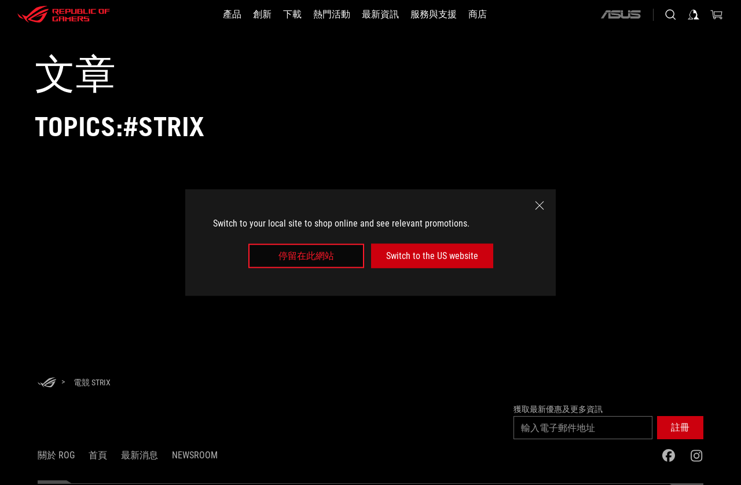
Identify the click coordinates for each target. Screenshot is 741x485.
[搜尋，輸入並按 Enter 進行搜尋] (670, 14)
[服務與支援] (433, 14)
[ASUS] (620, 14)
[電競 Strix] (92, 382)
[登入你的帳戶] (693, 14)
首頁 (98, 455)
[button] (680, 427)
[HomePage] (47, 383)
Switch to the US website (432, 255)
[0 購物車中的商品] (717, 14)
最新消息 (139, 455)
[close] (539, 205)
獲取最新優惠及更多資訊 (558, 409)
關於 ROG (56, 455)
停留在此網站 (306, 255)
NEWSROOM (195, 455)
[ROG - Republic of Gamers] (63, 14)
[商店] (477, 14)
